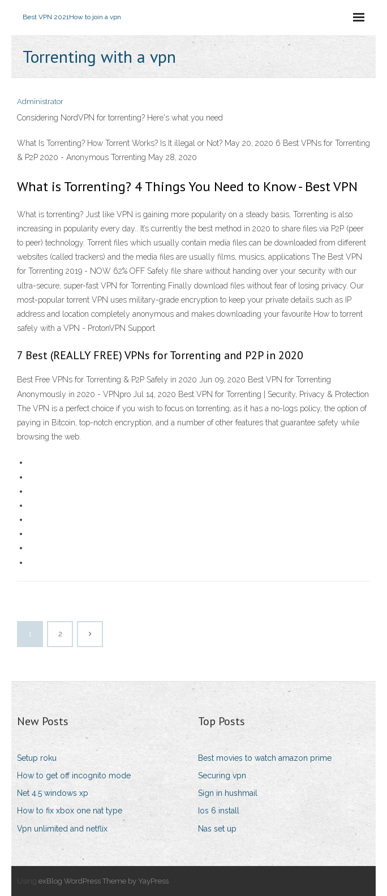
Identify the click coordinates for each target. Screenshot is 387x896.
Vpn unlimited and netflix (62, 828)
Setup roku (37, 758)
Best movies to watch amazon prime (265, 758)
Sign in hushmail (227, 793)
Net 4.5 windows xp (52, 793)
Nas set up (217, 828)
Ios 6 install (218, 810)
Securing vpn (222, 775)
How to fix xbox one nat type (69, 810)
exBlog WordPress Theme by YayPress (103, 881)
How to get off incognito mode (74, 775)
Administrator (40, 101)
